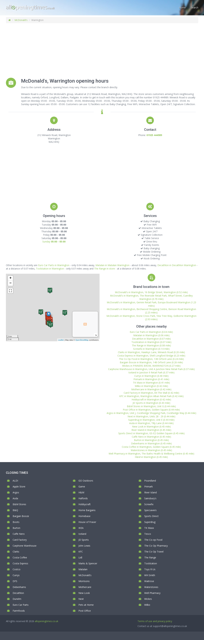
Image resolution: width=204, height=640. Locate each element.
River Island (150, 492)
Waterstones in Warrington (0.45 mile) (151, 450)
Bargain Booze (21, 516)
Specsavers (150, 510)
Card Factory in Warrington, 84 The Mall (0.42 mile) (151, 392)
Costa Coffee (20, 557)
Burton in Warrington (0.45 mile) (151, 440)
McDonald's (21, 20)
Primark (148, 486)
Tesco (147, 533)
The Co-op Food (153, 539)
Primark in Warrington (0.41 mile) (151, 379)
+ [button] (10, 278)
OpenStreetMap (81, 340)
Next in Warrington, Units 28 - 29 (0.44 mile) (151, 416)
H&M (81, 492)
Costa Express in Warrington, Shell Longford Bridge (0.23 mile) (151, 355)
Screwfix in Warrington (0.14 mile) (151, 348)
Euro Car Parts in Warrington (53, 265)
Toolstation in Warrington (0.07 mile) (151, 342)
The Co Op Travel (154, 551)
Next (81, 598)
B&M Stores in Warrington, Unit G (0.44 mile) (151, 406)
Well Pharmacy (152, 593)
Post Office (84, 610)
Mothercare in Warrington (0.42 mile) (151, 389)
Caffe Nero (19, 533)
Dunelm (17, 598)
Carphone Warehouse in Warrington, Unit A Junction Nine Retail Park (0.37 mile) (151, 369)
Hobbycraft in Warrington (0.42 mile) (151, 399)
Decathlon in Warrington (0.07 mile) (151, 338)
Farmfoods (19, 610)
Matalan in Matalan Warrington (112, 265)
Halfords (83, 498)
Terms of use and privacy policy (155, 621)
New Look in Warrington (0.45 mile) (151, 426)
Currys (16, 575)
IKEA (81, 528)
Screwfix (148, 504)
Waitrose (149, 581)
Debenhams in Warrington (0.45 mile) (151, 443)
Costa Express (20, 563)
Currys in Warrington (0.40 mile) (151, 375)
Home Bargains (87, 510)
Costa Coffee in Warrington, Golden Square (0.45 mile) (151, 446)
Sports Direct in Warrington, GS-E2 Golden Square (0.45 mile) (151, 433)
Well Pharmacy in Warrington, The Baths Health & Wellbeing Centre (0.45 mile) (151, 453)
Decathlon (18, 593)
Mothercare (84, 587)
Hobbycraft (84, 504)
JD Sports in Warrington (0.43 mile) (151, 402)
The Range (150, 557)
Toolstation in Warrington (50, 268)
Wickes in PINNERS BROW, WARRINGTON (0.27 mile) (151, 365)
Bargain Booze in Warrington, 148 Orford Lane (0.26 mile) (151, 362)
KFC (80, 551)
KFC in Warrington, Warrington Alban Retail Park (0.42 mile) (151, 396)
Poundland (150, 480)
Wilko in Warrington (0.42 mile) (151, 386)
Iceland (82, 533)
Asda (15, 498)
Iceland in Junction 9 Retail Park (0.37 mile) (151, 372)
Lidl (80, 557)
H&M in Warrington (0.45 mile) (151, 457)
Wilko (147, 604)
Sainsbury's (150, 498)
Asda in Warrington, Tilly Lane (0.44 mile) (151, 423)
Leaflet (61, 340)
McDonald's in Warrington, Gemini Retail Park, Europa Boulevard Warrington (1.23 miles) (151, 304)
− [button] (10, 283)
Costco (16, 569)
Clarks (16, 551)
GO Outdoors (85, 480)
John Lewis (84, 545)
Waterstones (151, 587)
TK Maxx (149, 528)
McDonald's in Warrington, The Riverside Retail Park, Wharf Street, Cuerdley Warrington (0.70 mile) (151, 297)
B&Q (15, 510)
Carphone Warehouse (24, 545)
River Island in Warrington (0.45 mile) (151, 430)
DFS (15, 581)
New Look (84, 593)
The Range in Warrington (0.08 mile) (151, 345)
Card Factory (20, 539)
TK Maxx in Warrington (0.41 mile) (151, 382)
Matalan (82, 569)
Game (81, 486)
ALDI (15, 480)
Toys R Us (149, 569)
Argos (16, 492)
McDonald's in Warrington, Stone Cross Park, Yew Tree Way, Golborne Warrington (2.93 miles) (151, 317)
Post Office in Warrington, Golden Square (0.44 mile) (151, 409)
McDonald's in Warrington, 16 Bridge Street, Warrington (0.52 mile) (151, 292)
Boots (16, 522)
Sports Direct (151, 516)
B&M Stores (19, 504)
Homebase (84, 516)
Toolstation (150, 563)
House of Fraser (87, 522)
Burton (16, 528)
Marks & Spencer (87, 563)
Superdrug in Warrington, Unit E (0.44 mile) (151, 419)
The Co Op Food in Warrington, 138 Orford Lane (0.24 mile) (151, 359)
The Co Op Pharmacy (156, 545)
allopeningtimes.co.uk (46, 621)
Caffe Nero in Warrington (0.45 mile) (151, 436)
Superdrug (149, 522)
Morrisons (84, 581)
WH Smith (149, 575)
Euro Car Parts (21, 604)
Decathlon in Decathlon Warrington (176, 265)
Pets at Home (86, 604)
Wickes (148, 598)
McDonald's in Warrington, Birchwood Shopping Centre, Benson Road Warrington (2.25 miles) (151, 310)
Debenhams (19, 587)
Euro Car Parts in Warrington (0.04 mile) (151, 332)
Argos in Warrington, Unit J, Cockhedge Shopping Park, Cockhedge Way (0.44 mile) (151, 413)
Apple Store (19, 486)
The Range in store (104, 268)
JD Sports (83, 539)
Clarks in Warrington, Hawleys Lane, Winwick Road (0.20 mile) (151, 352)
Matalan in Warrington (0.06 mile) (151, 335)
